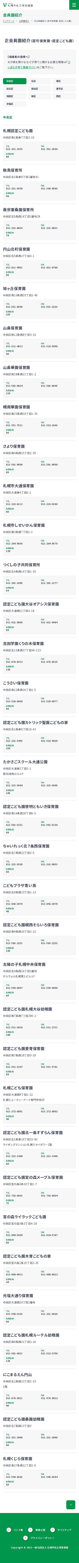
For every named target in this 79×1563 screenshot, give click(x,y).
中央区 (9, 81)
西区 (58, 96)
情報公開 (40, 1529)
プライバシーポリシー (43, 1537)
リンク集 (18, 1529)
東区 (58, 81)
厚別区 (34, 88)
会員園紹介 (24, 20)
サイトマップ (64, 1529)
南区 (33, 96)
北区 (33, 81)
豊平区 (59, 88)
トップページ (8, 20)
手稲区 (9, 104)
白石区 (9, 88)
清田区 (9, 96)
